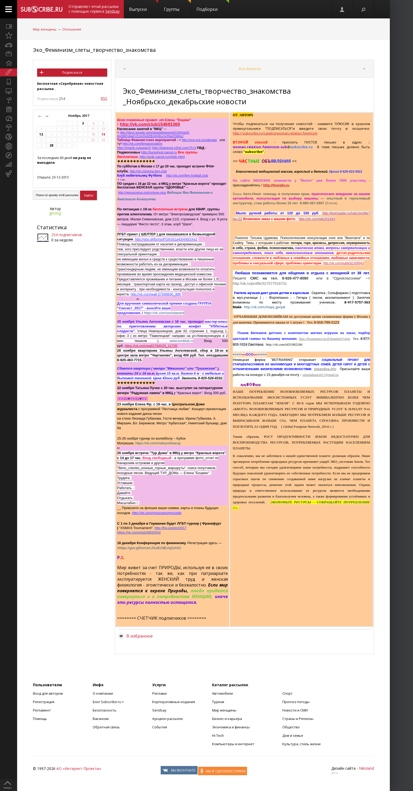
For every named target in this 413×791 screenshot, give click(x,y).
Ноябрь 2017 (79, 115)
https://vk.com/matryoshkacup (158, 443)
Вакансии (101, 718)
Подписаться (72, 72)
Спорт (287, 693)
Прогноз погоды (295, 701)
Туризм (218, 701)
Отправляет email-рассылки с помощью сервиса (94, 9)
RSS (104, 98)
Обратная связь (106, 727)
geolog (55, 213)
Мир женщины (44, 29)
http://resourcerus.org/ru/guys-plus (142, 193)
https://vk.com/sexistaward (164, 313)
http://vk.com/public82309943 (343, 263)
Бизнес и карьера (227, 718)
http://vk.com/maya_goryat (264, 307)
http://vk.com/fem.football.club (187, 175)
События (159, 727)
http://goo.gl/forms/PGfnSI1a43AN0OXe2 (166, 239)
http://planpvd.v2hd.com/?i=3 (174, 148)
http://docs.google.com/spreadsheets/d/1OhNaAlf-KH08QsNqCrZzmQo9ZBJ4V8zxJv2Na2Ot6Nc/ (153, 134)
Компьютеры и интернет (233, 744)
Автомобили (222, 693)
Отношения (71, 29)
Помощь (40, 718)
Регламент (42, 710)
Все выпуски (250, 68)
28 (51, 145)
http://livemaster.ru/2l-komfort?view (324, 339)
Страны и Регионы (297, 718)
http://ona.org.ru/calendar (199, 140)
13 (41, 134)
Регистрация (43, 701)
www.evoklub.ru (182, 341)
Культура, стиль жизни (301, 744)
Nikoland (366, 768)
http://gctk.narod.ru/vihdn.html (162, 157)
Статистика (52, 227)
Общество (291, 727)
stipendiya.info (325, 369)
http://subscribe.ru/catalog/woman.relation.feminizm (275, 133)
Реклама (159, 693)
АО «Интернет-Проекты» (78, 768)
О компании (103, 693)
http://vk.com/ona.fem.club (148, 171)
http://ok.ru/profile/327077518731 (260, 283)
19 (103, 134)
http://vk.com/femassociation (142, 144)
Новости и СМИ (295, 710)
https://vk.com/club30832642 (139, 532)
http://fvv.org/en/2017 (170, 528)
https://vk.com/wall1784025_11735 (151, 346)
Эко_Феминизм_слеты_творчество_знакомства (94, 49)
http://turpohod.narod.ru (159, 152)
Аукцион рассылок (167, 718)
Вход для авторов (48, 693)
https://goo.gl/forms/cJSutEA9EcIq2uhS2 (150, 548)
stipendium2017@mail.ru (320, 375)
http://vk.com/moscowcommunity (156, 513)
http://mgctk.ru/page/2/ (134, 148)
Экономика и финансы (231, 727)
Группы (177, 6)
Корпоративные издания (173, 701)
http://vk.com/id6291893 (317, 219)
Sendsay (159, 710)
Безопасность (104, 710)
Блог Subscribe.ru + (109, 701)
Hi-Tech (218, 735)
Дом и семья (292, 735)
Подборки (212, 6)
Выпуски (143, 6)
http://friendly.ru (276, 185)
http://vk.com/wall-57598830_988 (156, 294)
